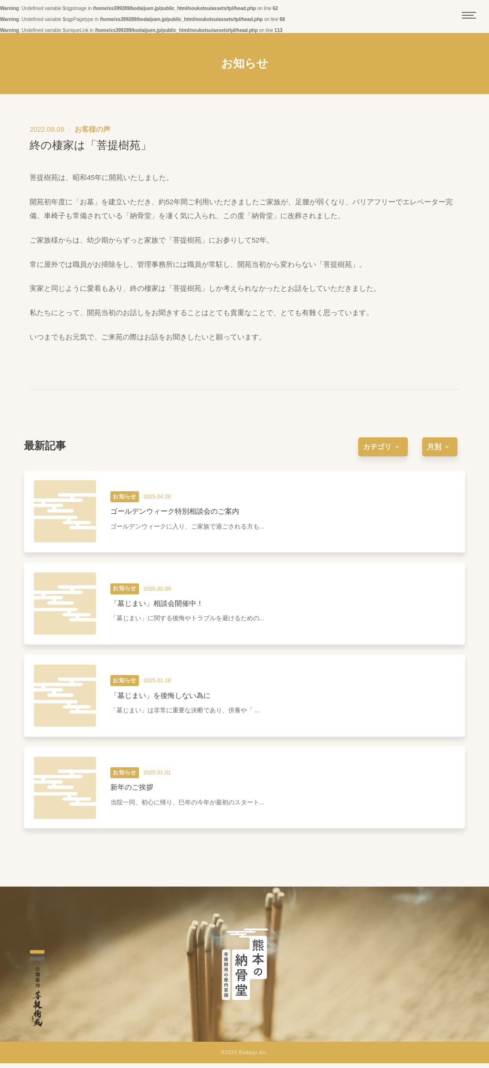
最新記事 (45, 446)
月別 (440, 447)
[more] (383, 447)
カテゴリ (383, 447)
